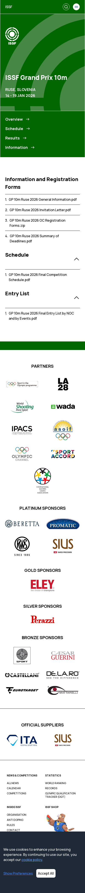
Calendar (14, 788)
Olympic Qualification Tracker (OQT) (60, 795)
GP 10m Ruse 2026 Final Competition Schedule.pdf (38, 277)
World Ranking (55, 783)
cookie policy (31, 859)
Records (51, 788)
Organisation (16, 815)
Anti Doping (15, 820)
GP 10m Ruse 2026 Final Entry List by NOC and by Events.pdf (41, 316)
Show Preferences (18, 873)
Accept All (46, 873)
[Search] (66, 6)
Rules (11, 825)
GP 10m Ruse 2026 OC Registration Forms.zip (37, 223)
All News (13, 783)
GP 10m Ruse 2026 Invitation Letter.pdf (40, 210)
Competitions (16, 793)
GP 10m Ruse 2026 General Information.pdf (43, 199)
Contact (13, 830)
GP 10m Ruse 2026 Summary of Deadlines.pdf (34, 238)
